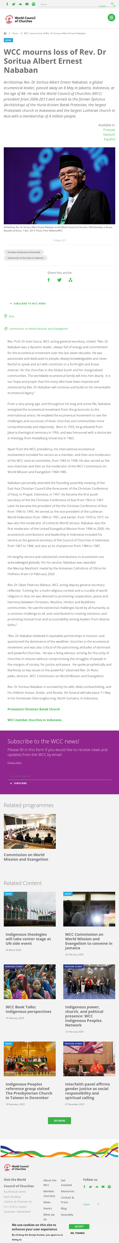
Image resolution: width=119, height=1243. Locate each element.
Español (109, 139)
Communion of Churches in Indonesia (26, 258)
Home (5, 33)
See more (59, 1120)
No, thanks (77, 1233)
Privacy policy (15, 762)
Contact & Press (67, 1200)
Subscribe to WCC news (30, 303)
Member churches (49, 1193)
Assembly (67, 1214)
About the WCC (49, 1182)
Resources (67, 1191)
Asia (11, 316)
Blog (64, 1208)
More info (28, 1239)
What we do (49, 1217)
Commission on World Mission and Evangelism (38, 328)
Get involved (66, 1182)
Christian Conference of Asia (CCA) (24, 252)
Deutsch (109, 134)
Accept (79, 1226)
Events (47, 1208)
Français (109, 130)
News (15, 33)
